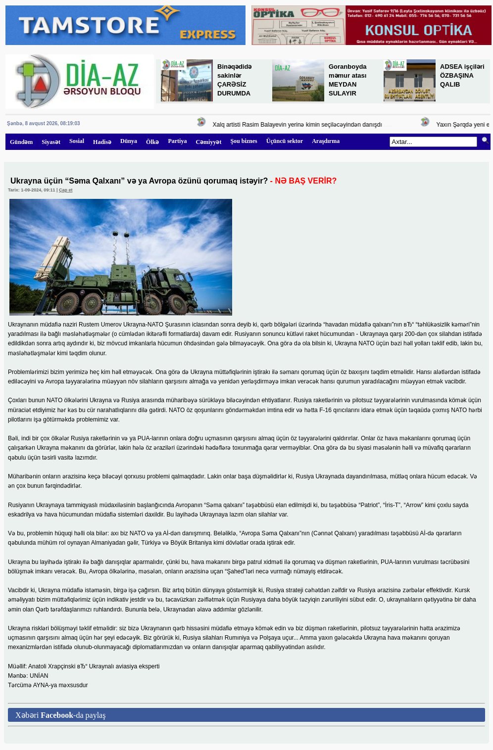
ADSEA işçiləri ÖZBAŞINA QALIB (462, 75)
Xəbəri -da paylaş (60, 715)
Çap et (66, 190)
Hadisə (102, 142)
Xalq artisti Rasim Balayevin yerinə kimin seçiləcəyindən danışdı (299, 124)
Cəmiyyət (208, 142)
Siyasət (51, 142)
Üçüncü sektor (284, 141)
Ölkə (152, 142)
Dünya (128, 141)
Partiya (177, 141)
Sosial (76, 141)
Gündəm (21, 142)
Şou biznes (243, 141)
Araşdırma (326, 141)
